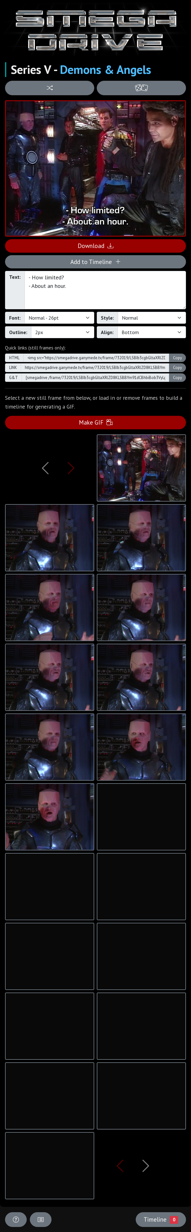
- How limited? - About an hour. (105, 290)
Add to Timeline (95, 262)
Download (95, 246)
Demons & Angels (105, 69)
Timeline (161, 1219)
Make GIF (95, 422)
